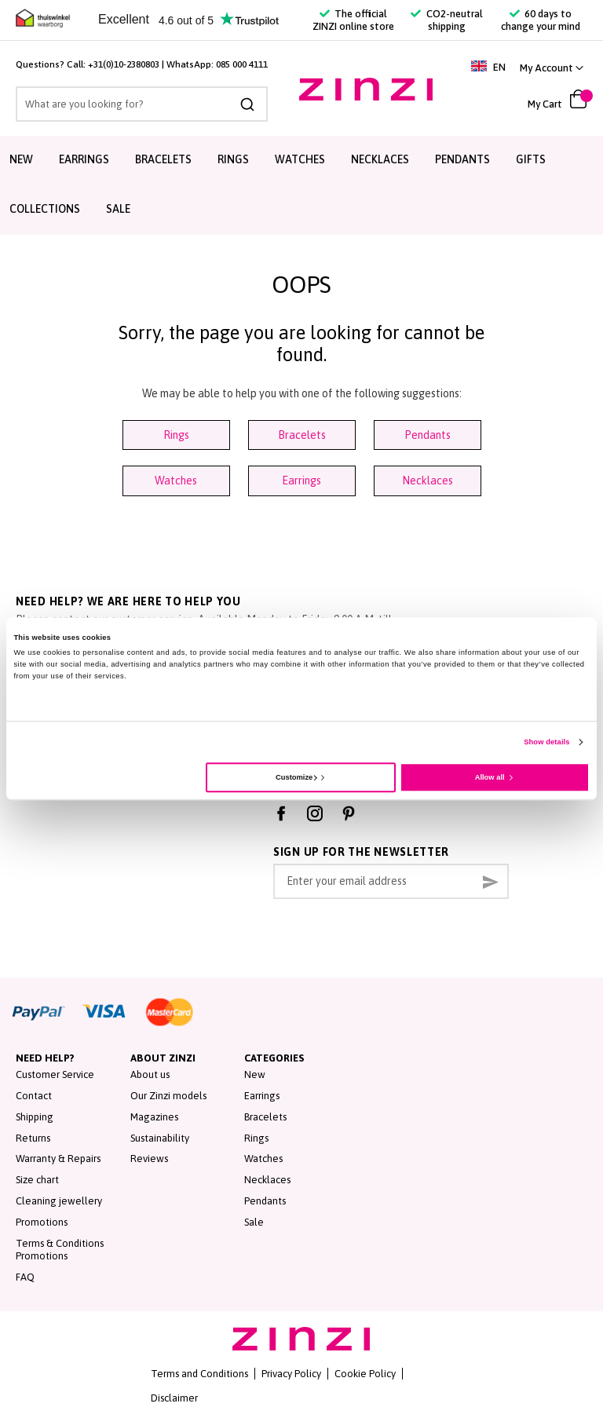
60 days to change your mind (540, 20)
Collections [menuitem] (44, 209)
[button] (551, 68)
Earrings (301, 480)
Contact (34, 1096)
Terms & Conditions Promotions (60, 1250)
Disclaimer (174, 1398)
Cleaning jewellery (59, 1201)
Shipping (34, 1117)
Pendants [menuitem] (462, 159)
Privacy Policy (291, 1374)
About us (150, 1074)
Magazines (154, 1117)
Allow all (490, 777)
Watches (176, 480)
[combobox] (142, 104)
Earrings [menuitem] (84, 159)
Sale (254, 1222)
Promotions (42, 1222)
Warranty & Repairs (58, 1158)
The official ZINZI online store (353, 20)
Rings (176, 435)
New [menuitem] (21, 159)
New (254, 1074)
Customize (296, 777)
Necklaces (427, 480)
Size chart (37, 1180)
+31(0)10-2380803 (123, 64)
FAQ (25, 1277)
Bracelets (302, 435)
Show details (546, 743)
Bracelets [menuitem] (163, 159)
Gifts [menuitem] (531, 159)
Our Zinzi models (168, 1096)
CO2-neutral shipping (446, 20)
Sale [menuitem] (118, 209)
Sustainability (159, 1138)
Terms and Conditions (199, 1374)
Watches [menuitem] (300, 159)
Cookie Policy (365, 1374)
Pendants (427, 435)
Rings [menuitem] (233, 159)
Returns (33, 1138)
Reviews (149, 1158)
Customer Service (55, 1074)
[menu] (301, 185)
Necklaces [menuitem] (380, 159)
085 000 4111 (242, 64)
